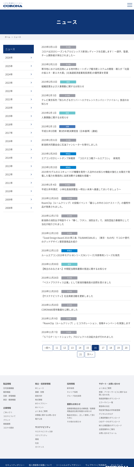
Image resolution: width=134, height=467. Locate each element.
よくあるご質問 (41, 403)
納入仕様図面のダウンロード (110, 417)
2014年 (9, 156)
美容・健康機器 (9, 391)
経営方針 (38, 387)
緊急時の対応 (104, 398)
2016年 (9, 140)
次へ (90, 346)
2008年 (9, 206)
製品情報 (7, 375)
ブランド (6, 412)
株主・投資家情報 (42, 375)
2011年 (9, 181)
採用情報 (71, 375)
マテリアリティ (41, 427)
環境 (37, 431)
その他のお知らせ (74, 413)
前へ (47, 339)
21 (80, 346)
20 (126, 339)
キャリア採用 (72, 383)
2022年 (9, 90)
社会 (37, 435)
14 (80, 339)
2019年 (9, 115)
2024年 (9, 74)
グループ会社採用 (74, 387)
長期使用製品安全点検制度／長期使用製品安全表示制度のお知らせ (81, 401)
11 (57, 339)
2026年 (9, 57)
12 (64, 339)
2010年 (9, 189)
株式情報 (38, 391)
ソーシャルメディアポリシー (66, 457)
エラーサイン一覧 (106, 394)
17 (103, 339)
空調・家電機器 (9, 387)
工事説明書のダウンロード (109, 409)
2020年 (9, 107)
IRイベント (39, 399)
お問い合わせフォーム (108, 425)
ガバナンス (39, 438)
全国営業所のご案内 (107, 421)
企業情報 (7, 400)
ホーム (7, 37)
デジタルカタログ (106, 406)
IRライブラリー (41, 395)
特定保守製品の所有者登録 (109, 402)
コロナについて (9, 408)
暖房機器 (6, 383)
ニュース (10, 49)
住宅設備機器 (8, 380)
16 (95, 339)
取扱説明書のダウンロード (109, 390)
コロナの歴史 (8, 419)
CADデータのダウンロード (109, 413)
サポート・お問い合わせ (109, 375)
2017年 (9, 131)
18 (110, 339)
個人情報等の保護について (38, 457)
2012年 (9, 173)
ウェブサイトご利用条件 (92, 457)
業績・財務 (39, 383)
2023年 (9, 82)
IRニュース (39, 380)
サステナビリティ (42, 419)
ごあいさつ (7, 404)
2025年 (9, 65)
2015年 (9, 148)
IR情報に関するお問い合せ (45, 407)
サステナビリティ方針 (44, 423)
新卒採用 (70, 380)
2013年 (9, 164)
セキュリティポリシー (14, 457)
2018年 (9, 123)
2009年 (9, 197)
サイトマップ (112, 457)
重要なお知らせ (73, 396)
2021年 (9, 98)
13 (72, 339)
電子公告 (38, 411)
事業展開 (6, 415)
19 (118, 339)
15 (87, 339)
